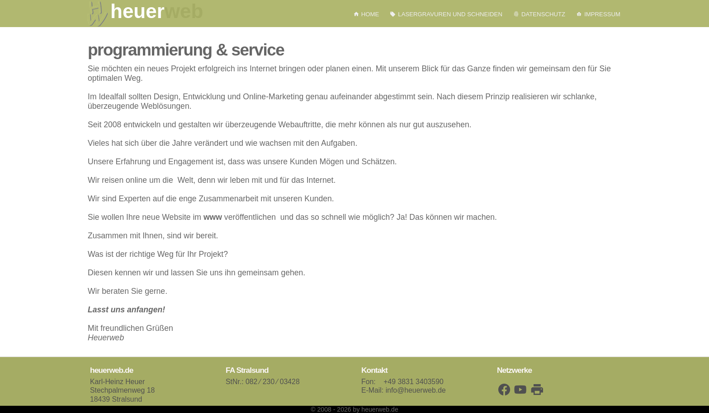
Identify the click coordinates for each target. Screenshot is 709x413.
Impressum (598, 14)
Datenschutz (539, 14)
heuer (156, 11)
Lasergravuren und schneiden (446, 14)
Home (366, 14)
